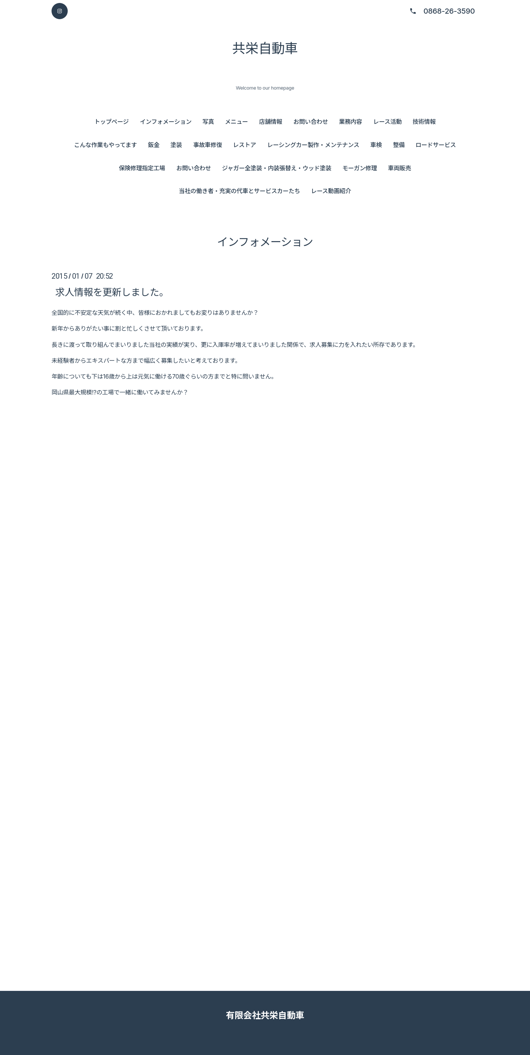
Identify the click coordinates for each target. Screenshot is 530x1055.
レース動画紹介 (331, 191)
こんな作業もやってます (105, 145)
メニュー (236, 121)
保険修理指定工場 (142, 168)
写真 (208, 121)
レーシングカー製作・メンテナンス (313, 145)
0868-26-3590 (449, 11)
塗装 (176, 145)
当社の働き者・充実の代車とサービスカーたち (239, 191)
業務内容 (350, 121)
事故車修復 (207, 145)
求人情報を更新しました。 (112, 291)
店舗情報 (270, 121)
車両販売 (399, 168)
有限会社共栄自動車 (265, 1015)
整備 (398, 145)
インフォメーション (165, 121)
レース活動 (387, 121)
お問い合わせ (310, 121)
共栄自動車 (265, 48)
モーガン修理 (359, 168)
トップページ (111, 121)
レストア (244, 145)
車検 (376, 145)
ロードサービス (436, 145)
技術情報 (424, 121)
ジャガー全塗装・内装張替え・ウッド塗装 (276, 168)
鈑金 (153, 145)
